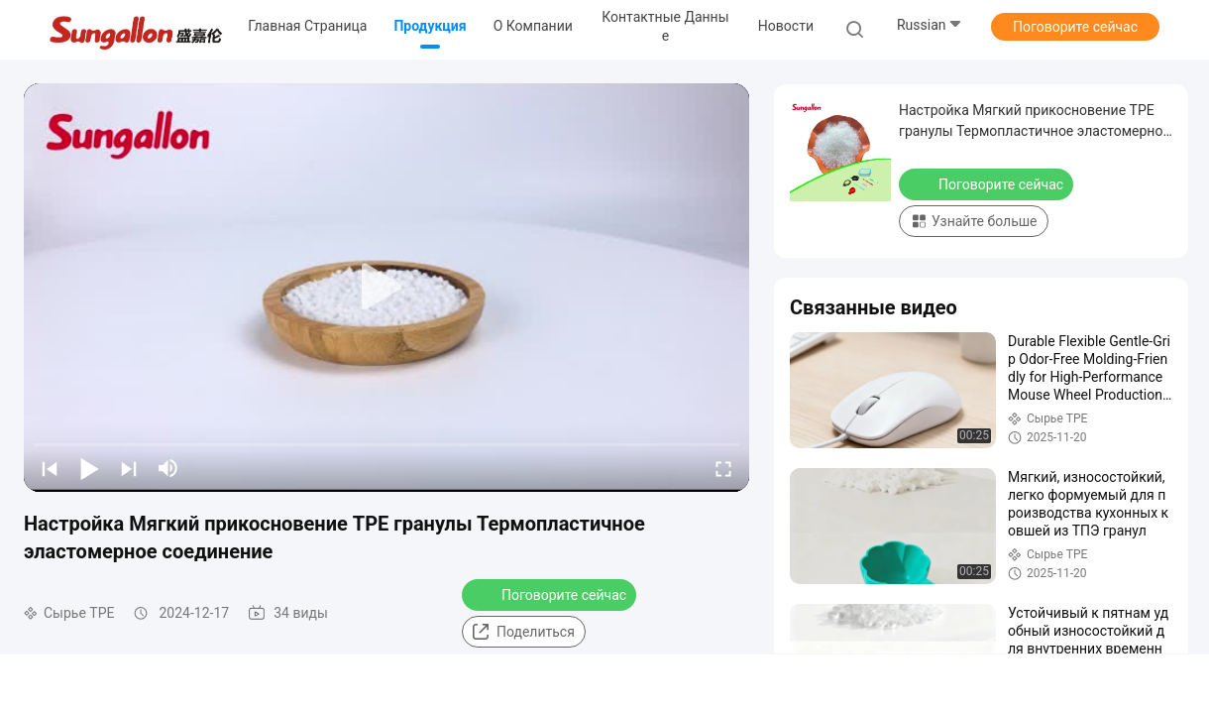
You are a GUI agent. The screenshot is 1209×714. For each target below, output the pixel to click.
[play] (386, 287)
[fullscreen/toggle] (723, 468)
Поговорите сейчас (1075, 27)
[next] (129, 468)
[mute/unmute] (168, 468)
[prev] (49, 468)
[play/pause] (89, 468)
